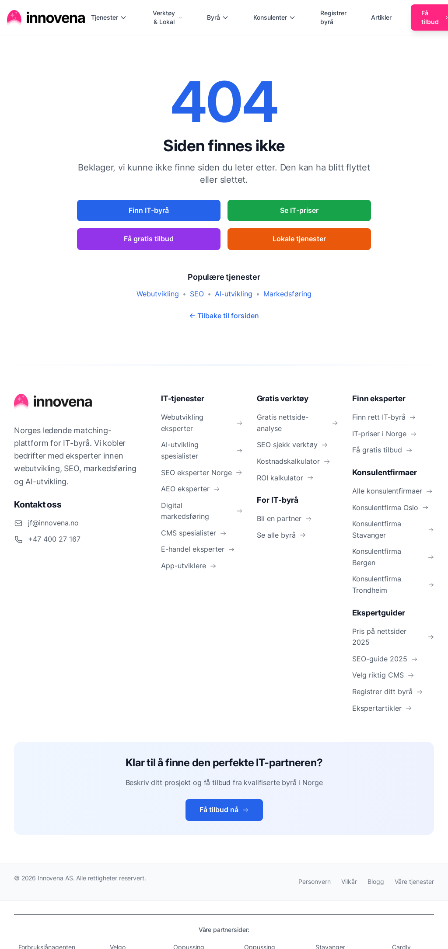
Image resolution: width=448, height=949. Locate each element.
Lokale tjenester (299, 238)
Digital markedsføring (202, 511)
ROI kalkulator (285, 477)
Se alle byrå (281, 535)
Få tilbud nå (224, 809)
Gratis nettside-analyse (298, 423)
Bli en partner (284, 518)
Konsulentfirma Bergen (393, 557)
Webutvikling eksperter (202, 423)
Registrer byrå (333, 17)
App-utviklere (189, 565)
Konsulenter (274, 17)
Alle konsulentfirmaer (392, 491)
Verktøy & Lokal (167, 17)
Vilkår (349, 881)
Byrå (218, 17)
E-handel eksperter (198, 549)
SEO (197, 293)
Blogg (376, 881)
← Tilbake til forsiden (224, 315)
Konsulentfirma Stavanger (393, 529)
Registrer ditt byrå (387, 691)
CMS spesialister (194, 532)
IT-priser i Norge (384, 433)
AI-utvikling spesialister (202, 450)
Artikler (381, 17)
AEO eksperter (190, 488)
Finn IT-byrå (149, 210)
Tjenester (109, 17)
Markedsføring (287, 293)
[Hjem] (46, 17)
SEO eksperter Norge (201, 472)
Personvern (314, 881)
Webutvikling (157, 293)
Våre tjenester (414, 881)
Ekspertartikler (382, 708)
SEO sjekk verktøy (292, 444)
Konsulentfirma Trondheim (393, 584)
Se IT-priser (299, 210)
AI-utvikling (233, 293)
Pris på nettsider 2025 (393, 637)
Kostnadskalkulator (293, 461)
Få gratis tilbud (149, 238)
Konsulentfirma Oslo (390, 507)
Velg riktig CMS (383, 675)
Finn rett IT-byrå (384, 417)
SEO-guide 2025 (385, 658)
